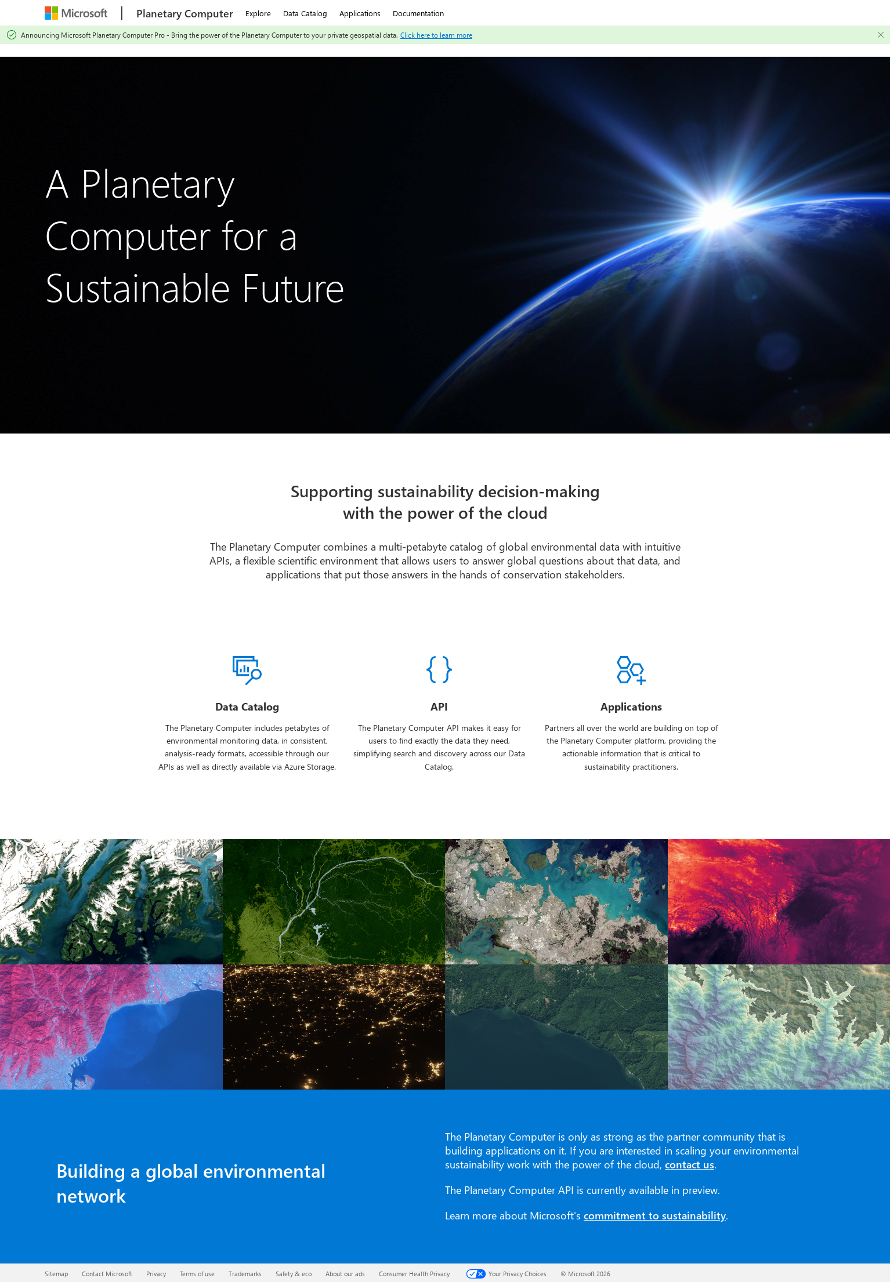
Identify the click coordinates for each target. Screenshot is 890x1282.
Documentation (418, 13)
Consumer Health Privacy (414, 1273)
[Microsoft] (77, 13)
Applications (360, 13)
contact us (689, 1164)
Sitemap (56, 1273)
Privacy (156, 1273)
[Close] (880, 35)
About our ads (345, 1273)
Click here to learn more (436, 34)
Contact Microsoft (107, 1273)
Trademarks (245, 1273)
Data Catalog (305, 13)
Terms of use (197, 1273)
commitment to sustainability (655, 1215)
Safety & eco (294, 1273)
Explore (258, 13)
